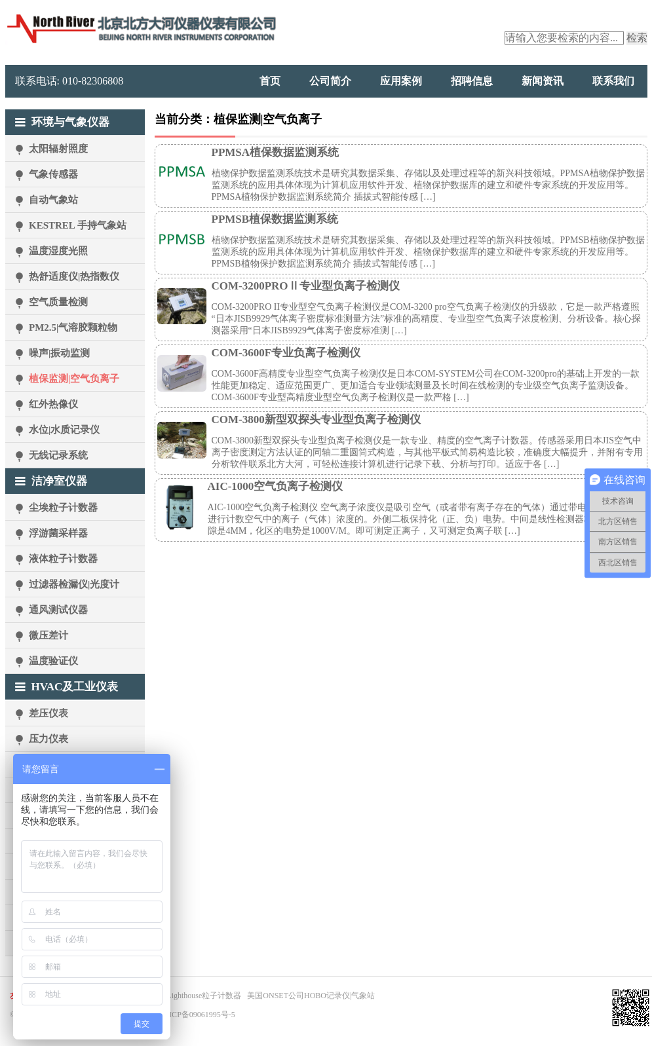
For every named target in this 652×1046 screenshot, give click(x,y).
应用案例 (401, 80)
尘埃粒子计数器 (63, 507)
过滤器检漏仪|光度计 (74, 584)
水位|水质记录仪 (64, 429)
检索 (636, 37)
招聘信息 (472, 80)
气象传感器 (53, 174)
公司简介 (330, 80)
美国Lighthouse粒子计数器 (196, 995)
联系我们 (613, 80)
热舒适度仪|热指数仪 (74, 276)
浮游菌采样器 (58, 533)
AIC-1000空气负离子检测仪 (275, 486)
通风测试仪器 (58, 610)
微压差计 (48, 635)
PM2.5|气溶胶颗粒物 (73, 327)
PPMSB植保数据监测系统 (275, 219)
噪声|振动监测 (59, 353)
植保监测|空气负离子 (74, 378)
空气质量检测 (58, 302)
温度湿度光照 (58, 251)
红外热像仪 (53, 404)
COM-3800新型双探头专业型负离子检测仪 (316, 419)
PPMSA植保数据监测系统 (275, 152)
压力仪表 (48, 739)
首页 (269, 80)
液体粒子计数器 (63, 558)
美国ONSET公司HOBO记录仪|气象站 (311, 995)
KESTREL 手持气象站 (77, 225)
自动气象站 (53, 200)
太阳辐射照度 (58, 148)
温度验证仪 (53, 661)
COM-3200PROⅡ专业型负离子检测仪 (306, 286)
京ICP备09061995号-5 (198, 1014)
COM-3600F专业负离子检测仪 (286, 352)
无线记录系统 (58, 455)
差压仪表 (48, 713)
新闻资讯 (543, 80)
